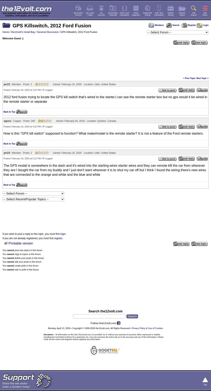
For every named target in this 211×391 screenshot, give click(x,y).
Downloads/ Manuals (113, 14)
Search (172, 25)
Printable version (20, 243)
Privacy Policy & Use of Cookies (147, 328)
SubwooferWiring (147, 14)
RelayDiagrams (136, 14)
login (63, 234)
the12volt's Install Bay (23, 32)
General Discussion (48, 32)
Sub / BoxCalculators (159, 14)
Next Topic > (202, 78)
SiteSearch (194, 14)
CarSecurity (101, 14)
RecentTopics (182, 14)
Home (5, 32)
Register (189, 25)
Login (203, 25)
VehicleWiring (171, 14)
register (58, 238)
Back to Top (9, 112)
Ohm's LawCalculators (124, 14)
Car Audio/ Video (90, 14)
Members (156, 25)
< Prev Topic (189, 78)
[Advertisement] (105, 60)
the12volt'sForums (78, 14)
